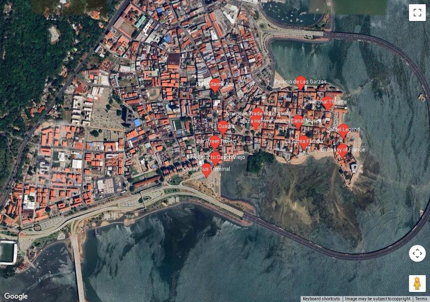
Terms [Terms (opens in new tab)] (421, 299)
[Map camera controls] (417, 253)
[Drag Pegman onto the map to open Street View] (417, 283)
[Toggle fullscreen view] (417, 12)
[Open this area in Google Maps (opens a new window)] (16, 296)
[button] (215, 143)
